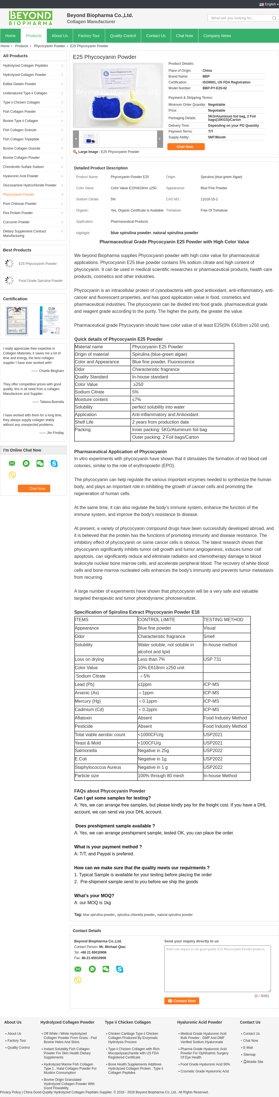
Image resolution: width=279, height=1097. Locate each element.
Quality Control (123, 35)
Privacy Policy (10, 1092)
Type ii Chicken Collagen (21, 102)
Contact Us (155, 35)
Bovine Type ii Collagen (20, 121)
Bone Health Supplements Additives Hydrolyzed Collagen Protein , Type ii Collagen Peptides (135, 1068)
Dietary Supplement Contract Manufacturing (24, 233)
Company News (217, 35)
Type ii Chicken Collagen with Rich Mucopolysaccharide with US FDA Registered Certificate (134, 1053)
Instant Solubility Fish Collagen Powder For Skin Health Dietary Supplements (67, 1053)
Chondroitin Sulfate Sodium (23, 167)
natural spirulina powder (175, 915)
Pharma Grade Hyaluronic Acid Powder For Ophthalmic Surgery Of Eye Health (204, 1053)
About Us (60, 35)
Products (33, 35)
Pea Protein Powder (18, 213)
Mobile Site (253, 1062)
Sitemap (249, 1055)
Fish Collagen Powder (19, 112)
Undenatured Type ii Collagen (25, 93)
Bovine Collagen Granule (21, 148)
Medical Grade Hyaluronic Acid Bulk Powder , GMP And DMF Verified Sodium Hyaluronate (203, 1038)
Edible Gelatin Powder (19, 84)
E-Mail (248, 1048)
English (270, 4)
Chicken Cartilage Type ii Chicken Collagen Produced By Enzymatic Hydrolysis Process (133, 1038)
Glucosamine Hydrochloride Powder (29, 185)
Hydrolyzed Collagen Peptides (25, 66)
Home (10, 35)
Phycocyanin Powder (49, 46)
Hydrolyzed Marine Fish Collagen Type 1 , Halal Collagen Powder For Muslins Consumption (70, 1068)
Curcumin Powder (16, 222)
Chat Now (184, 35)
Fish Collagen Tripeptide (21, 139)
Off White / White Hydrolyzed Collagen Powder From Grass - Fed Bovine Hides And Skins (70, 1038)
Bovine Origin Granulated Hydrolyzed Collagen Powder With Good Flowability (69, 1084)
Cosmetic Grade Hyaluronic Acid (205, 1071)
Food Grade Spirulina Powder (41, 281)
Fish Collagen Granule (19, 130)
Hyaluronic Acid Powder (21, 176)
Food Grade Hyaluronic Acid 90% (205, 1064)
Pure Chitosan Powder (20, 204)
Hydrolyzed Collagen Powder (24, 75)
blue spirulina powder (99, 915)
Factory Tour (89, 35)
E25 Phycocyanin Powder (38, 264)
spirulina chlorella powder (136, 915)
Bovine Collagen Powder (21, 158)
